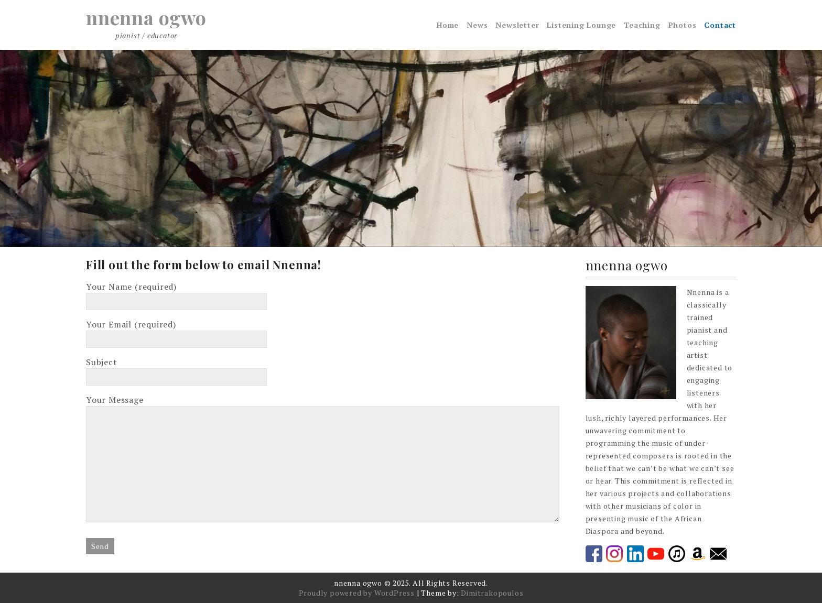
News (477, 25)
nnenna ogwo (146, 17)
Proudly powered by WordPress (357, 593)
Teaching (642, 25)
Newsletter (517, 25)
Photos (682, 25)
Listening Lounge (581, 25)
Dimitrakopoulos (492, 593)
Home (448, 25)
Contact (720, 25)
